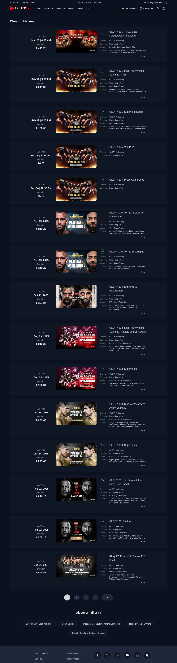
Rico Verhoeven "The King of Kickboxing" (124, 424)
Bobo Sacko (141, 266)
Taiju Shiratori (114, 50)
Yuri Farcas (113, 384)
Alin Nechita (114, 386)
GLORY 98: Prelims (120, 521)
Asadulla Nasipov (126, 386)
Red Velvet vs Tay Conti (140, 624)
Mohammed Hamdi (138, 129)
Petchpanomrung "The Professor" (122, 577)
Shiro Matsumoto (115, 52)
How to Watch (41, 653)
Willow (71, 8)
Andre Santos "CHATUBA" (119, 126)
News (80, 8)
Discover (37, 8)
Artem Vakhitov (132, 427)
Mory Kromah (139, 89)
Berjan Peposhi (139, 462)
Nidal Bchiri (125, 268)
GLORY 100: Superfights (123, 445)
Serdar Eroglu (141, 91)
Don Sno (129, 538)
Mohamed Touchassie (128, 460)
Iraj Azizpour (114, 460)
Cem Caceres (114, 268)
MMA (121, 44)
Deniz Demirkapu (123, 129)
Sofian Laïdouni (138, 384)
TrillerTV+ (60, 8)
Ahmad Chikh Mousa (117, 538)
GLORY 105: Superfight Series (126, 111)
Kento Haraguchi (127, 50)
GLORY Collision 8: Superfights (126, 251)
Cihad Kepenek (125, 384)
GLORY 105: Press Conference (126, 179)
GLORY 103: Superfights (123, 369)
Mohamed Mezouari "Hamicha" (121, 89)
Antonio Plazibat (128, 91)
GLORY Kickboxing (116, 41)
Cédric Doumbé (115, 91)
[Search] (158, 8)
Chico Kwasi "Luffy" (124, 233)
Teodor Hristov (138, 233)
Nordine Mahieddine (130, 231)
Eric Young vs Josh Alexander (39, 624)
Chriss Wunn (135, 501)
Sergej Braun (125, 305)
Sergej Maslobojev (116, 423)
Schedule (48, 8)
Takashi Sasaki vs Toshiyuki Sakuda (88, 633)
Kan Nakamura (140, 50)
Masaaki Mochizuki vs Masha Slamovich (101, 624)
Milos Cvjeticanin (125, 462)
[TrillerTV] (19, 8)
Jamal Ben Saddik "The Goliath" (128, 348)
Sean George (68, 624)
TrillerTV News (73, 659)
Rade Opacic (114, 305)
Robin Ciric (113, 536)
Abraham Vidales (129, 52)
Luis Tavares (135, 126)
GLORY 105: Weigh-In (121, 147)
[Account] (164, 8)
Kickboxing (113, 44)
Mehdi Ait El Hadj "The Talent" (130, 536)
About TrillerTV (74, 653)
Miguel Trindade (129, 266)
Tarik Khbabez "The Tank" (125, 307)
